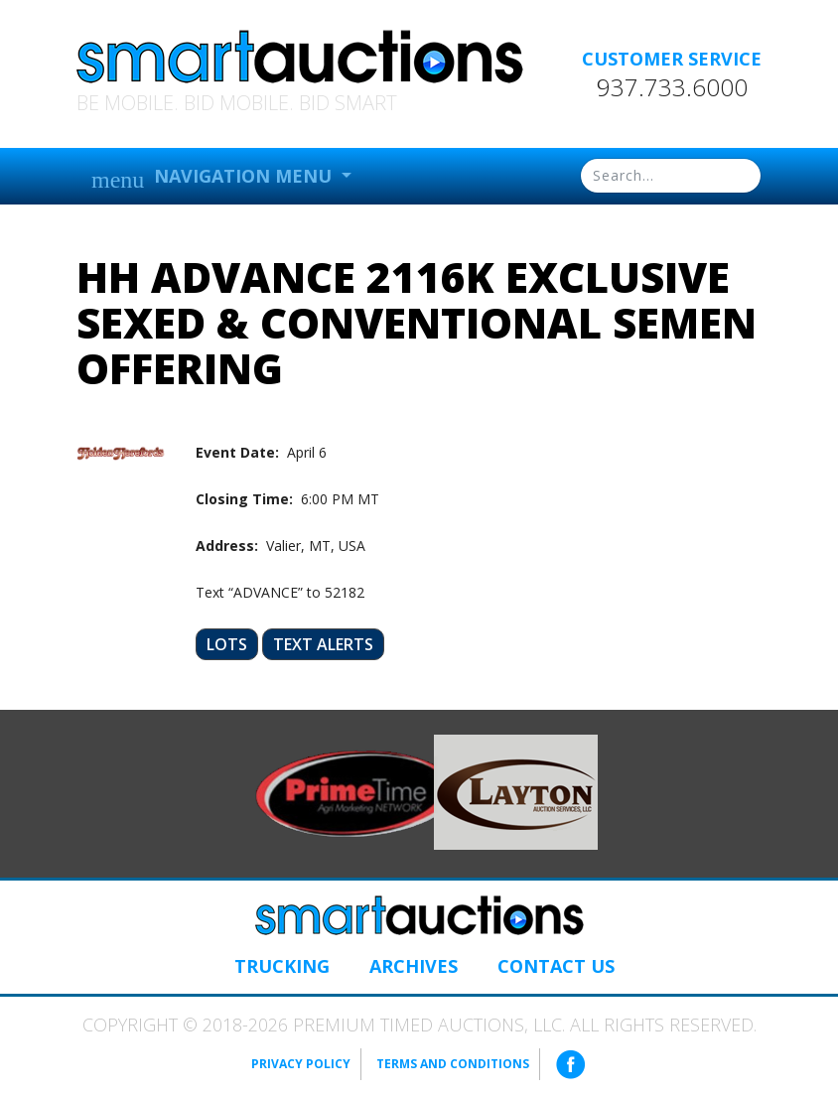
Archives (413, 966)
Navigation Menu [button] (214, 178)
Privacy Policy (300, 1063)
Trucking (282, 966)
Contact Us (556, 966)
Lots (227, 644)
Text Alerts (323, 644)
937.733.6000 (672, 87)
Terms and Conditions (452, 1063)
